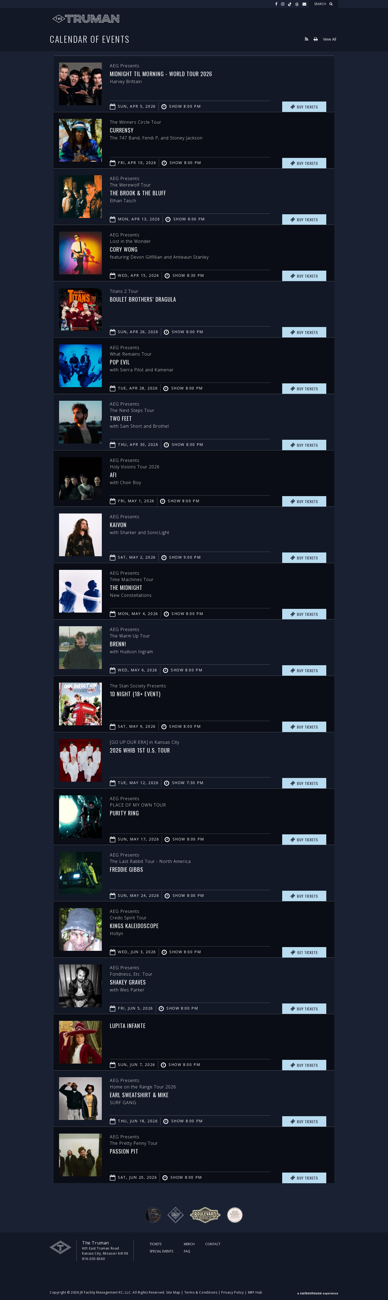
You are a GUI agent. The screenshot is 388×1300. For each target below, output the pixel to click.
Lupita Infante (130, 1025)
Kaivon (119, 524)
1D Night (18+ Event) (137, 693)
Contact (212, 1244)
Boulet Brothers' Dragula (146, 298)
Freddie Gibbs (129, 869)
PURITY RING (126, 812)
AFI (114, 474)
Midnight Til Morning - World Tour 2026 (167, 73)
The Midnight (128, 587)
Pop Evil (121, 361)
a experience (317, 1292)
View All (329, 38)
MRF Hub (255, 1292)
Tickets (155, 1244)
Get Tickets (304, 952)
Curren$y (123, 129)
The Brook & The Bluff (141, 192)
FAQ (187, 1251)
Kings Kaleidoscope (137, 925)
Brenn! (119, 643)
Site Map (173, 1292)
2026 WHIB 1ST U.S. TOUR (142, 749)
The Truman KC (85, 18)
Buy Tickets (304, 107)
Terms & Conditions (201, 1292)
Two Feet (122, 418)
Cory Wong (125, 249)
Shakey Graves (130, 981)
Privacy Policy (232, 1292)
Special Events (161, 1251)
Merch (189, 1244)
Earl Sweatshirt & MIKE (142, 1094)
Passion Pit (126, 1150)
